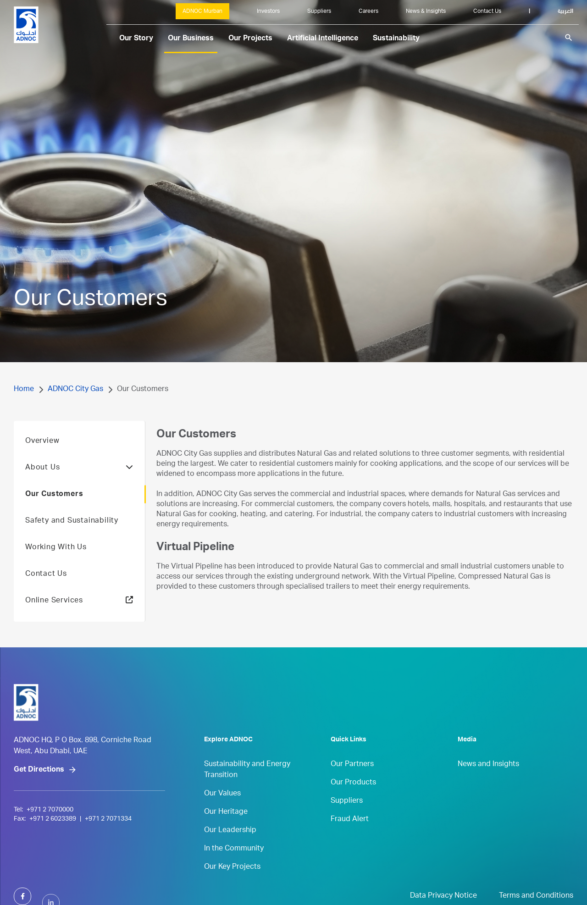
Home (24, 389)
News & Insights (426, 11)
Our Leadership (230, 845)
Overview (42, 455)
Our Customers (54, 509)
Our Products (353, 797)
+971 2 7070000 (50, 844)
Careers (368, 11)
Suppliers (319, 11)
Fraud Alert (350, 834)
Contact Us (487, 11)
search (568, 37)
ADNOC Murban (202, 11)
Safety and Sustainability (71, 535)
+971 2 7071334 (108, 853)
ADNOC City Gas (75, 389)
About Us (79, 482)
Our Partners (352, 779)
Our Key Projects (232, 881)
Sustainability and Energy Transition (247, 784)
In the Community (234, 863)
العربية (565, 11)
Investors (268, 11)
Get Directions (39, 804)
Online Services (54, 615)
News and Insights (488, 779)
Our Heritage (226, 826)
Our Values (222, 808)
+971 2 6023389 (52, 853)
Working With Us (56, 562)
